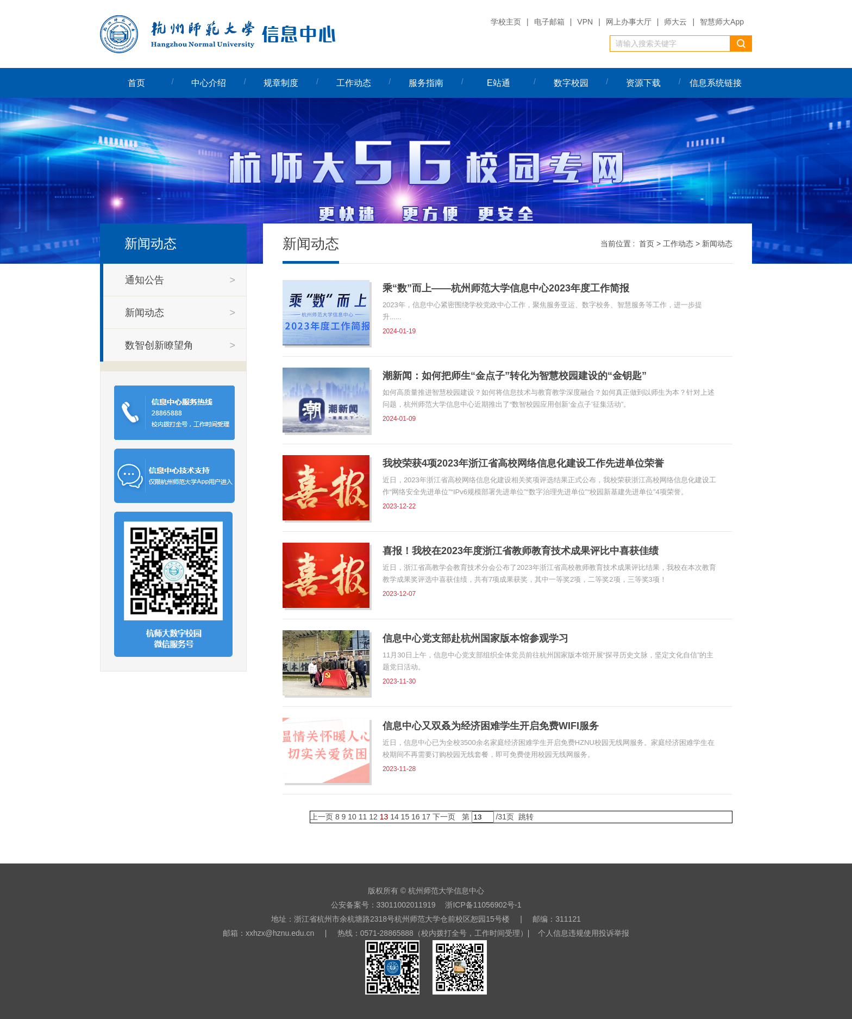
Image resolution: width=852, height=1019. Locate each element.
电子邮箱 (549, 21)
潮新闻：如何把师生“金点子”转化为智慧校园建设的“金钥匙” (515, 375)
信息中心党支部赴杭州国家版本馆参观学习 (475, 638)
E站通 (498, 83)
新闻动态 (717, 243)
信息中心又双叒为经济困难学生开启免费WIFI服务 (491, 725)
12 (373, 816)
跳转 (526, 816)
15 (405, 816)
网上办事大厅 (628, 21)
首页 (136, 83)
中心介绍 (208, 83)
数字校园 (571, 83)
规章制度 (281, 83)
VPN (585, 21)
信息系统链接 (716, 83)
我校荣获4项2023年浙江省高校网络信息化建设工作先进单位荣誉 (523, 463)
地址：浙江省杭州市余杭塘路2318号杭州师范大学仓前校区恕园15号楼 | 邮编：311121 (426, 919)
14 (394, 816)
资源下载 (643, 83)
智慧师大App (722, 21)
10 (352, 816)
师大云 (675, 21)
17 (426, 816)
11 (363, 816)
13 (384, 816)
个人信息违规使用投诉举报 (583, 933)
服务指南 (426, 83)
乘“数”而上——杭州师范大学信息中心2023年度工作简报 (506, 288)
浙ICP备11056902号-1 (483, 904)
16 (415, 816)
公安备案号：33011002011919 (383, 904)
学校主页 (506, 21)
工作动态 (353, 83)
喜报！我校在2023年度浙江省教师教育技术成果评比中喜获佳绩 (521, 550)
